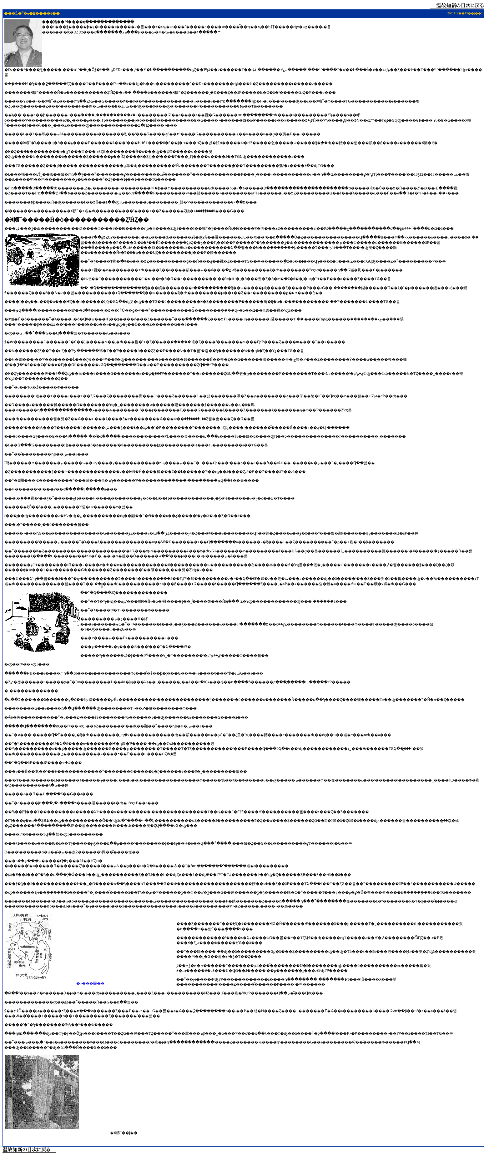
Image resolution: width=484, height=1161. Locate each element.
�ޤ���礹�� (90, 983)
